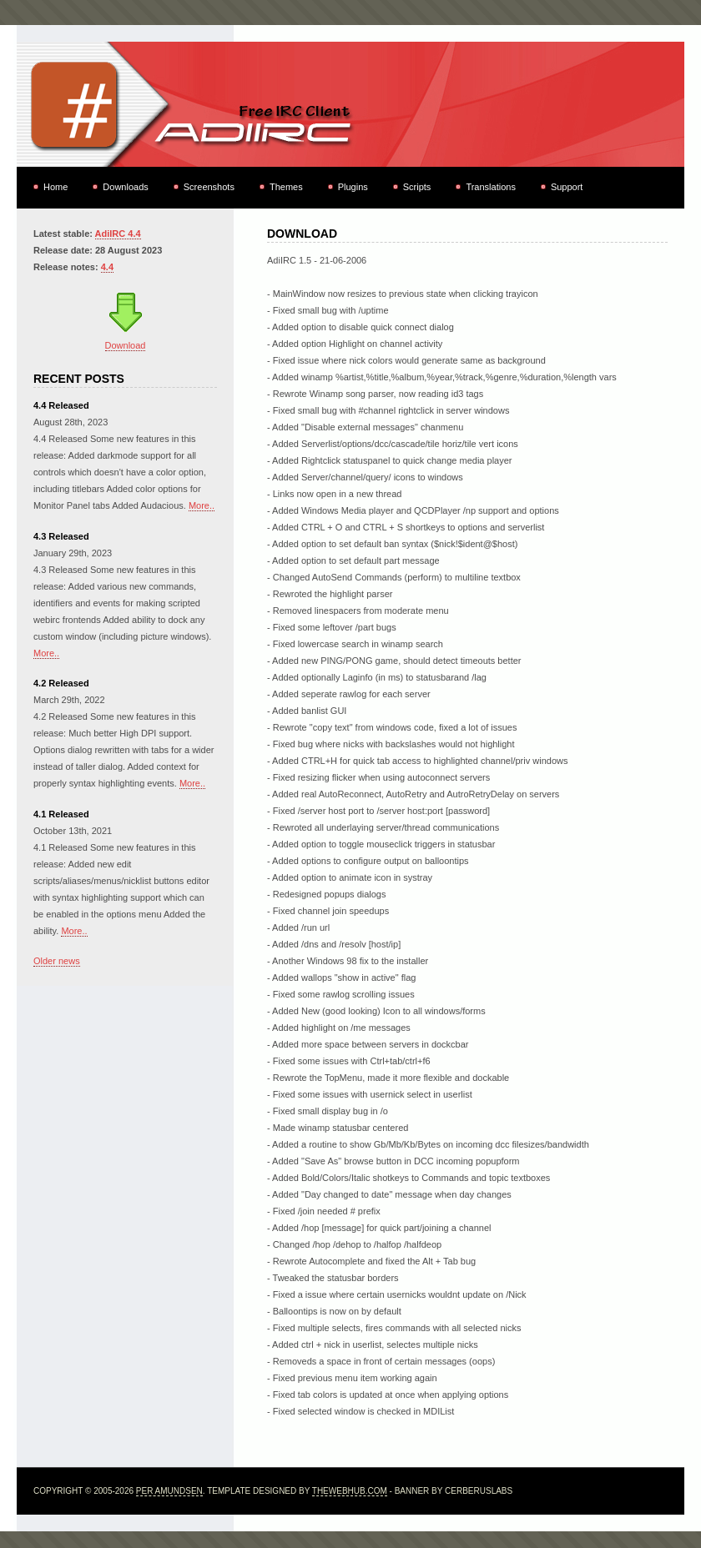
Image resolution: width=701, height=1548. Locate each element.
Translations (491, 187)
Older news (56, 961)
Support (567, 187)
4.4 (107, 267)
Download (125, 345)
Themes (286, 187)
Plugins (353, 187)
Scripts (417, 187)
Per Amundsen (169, 1490)
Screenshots (209, 187)
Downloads (125, 187)
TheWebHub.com (349, 1490)
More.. (201, 505)
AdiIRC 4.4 (118, 234)
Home (55, 187)
